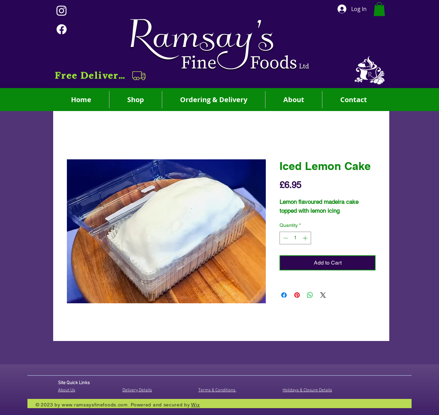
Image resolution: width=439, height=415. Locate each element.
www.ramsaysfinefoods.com (95, 404)
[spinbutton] (295, 238)
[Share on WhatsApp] (310, 295)
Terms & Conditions (217, 390)
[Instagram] (61, 10)
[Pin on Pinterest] (297, 295)
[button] (101, 75)
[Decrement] (285, 238)
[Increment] (305, 238)
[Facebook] (61, 29)
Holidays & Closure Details (307, 390)
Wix (195, 404)
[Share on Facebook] (284, 295)
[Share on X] (323, 295)
